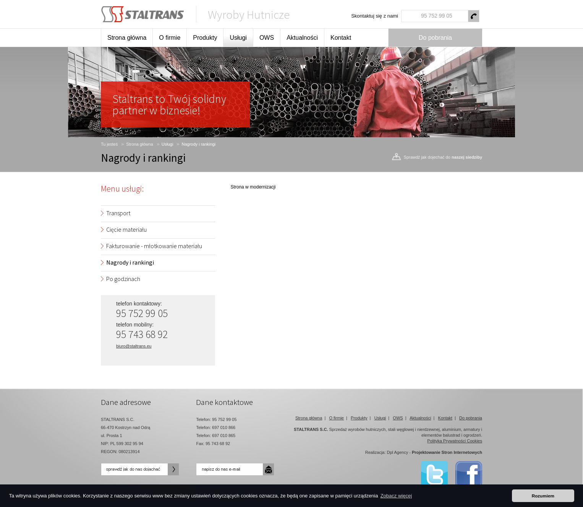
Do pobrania (435, 37)
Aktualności (302, 37)
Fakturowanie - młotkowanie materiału (154, 246)
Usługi (238, 37)
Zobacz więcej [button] (396, 496)
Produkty (205, 37)
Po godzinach (123, 279)
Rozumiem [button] (543, 495)
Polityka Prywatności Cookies (454, 441)
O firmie (169, 37)
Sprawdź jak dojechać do (443, 157)
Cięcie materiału (126, 229)
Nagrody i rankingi (199, 144)
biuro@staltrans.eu (134, 346)
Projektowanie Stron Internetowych (447, 452)
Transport (118, 213)
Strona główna (126, 37)
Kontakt (340, 37)
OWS (266, 37)
